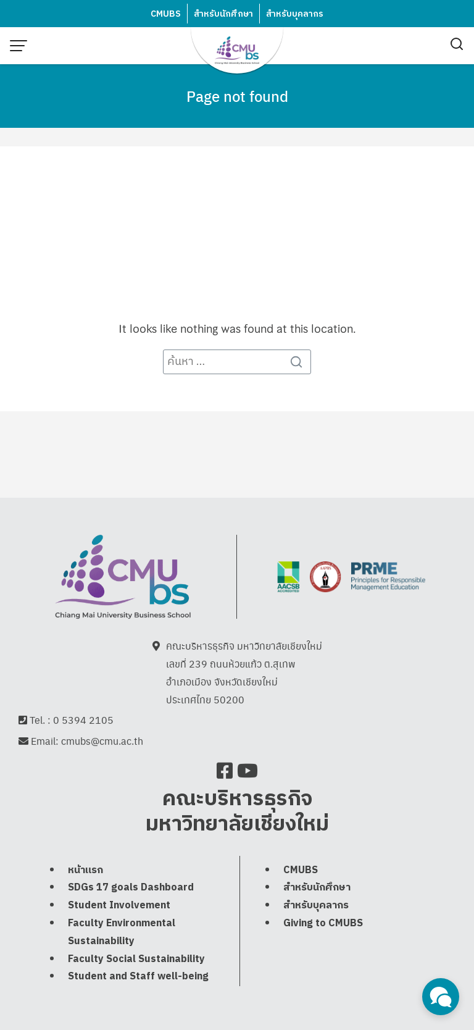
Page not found (237, 95)
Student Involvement (119, 906)
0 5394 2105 (83, 721)
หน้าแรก (85, 871)
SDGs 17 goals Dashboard (131, 889)
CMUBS (166, 14)
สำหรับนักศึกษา (223, 14)
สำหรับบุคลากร (294, 14)
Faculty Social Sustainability (136, 960)
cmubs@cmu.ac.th (102, 742)
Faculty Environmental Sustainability (121, 933)
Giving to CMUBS (323, 924)
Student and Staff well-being (138, 977)
